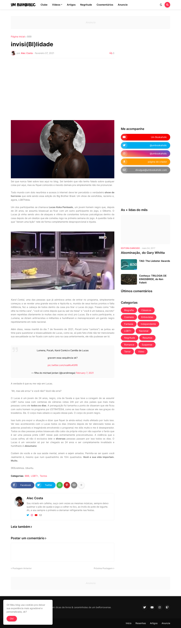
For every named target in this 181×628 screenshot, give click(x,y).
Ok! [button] (12, 618)
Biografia (129, 310)
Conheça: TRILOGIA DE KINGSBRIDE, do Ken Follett (153, 279)
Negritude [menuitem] (86, 4)
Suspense (147, 344)
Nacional (143, 330)
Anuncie (166, 623)
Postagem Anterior (22, 568)
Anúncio (90, 22)
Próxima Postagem (103, 568)
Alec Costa (35, 498)
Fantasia (128, 324)
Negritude (129, 337)
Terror (127, 351)
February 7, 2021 (85, 372)
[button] (161, 5)
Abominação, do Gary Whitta (143, 253)
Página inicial (18, 36)
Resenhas (141, 623)
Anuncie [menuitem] (123, 4)
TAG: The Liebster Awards (154, 260)
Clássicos (146, 310)
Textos (43, 476)
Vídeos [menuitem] (56, 4)
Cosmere (129, 317)
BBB (29, 36)
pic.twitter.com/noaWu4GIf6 (63, 365)
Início (128, 623)
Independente (148, 324)
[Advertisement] (62, 85)
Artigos (154, 623)
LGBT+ (34, 476)
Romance (129, 344)
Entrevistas (147, 317)
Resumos (147, 337)
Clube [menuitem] (44, 4)
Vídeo (141, 351)
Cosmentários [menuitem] (105, 4)
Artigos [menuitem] (71, 4)
